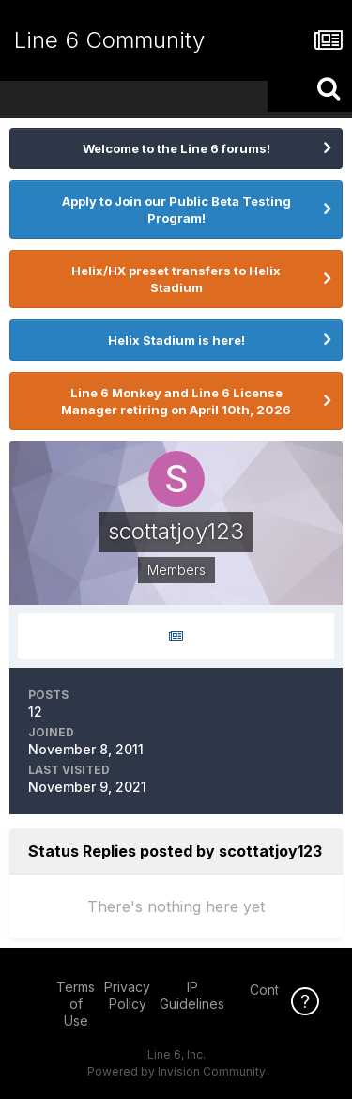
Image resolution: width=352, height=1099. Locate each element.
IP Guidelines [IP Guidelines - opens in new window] (192, 995)
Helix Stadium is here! (176, 340)
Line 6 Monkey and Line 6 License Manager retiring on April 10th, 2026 (176, 401)
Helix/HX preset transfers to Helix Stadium (176, 279)
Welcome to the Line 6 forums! (176, 148)
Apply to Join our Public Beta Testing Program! (176, 209)
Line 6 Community (109, 40)
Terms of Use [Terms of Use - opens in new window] (75, 1004)
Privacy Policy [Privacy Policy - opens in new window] (127, 995)
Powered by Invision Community (176, 1071)
